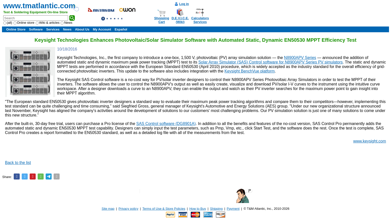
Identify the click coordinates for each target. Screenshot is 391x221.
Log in (184, 4)
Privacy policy (128, 208)
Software (36, 29)
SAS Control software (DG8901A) (166, 124)
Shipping (216, 208)
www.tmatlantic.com (39, 6)
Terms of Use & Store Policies (163, 208)
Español (121, 29)
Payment (233, 208)
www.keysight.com (369, 141)
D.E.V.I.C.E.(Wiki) (180, 20)
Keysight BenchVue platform (249, 71)
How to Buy (197, 208)
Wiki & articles (48, 22)
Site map (108, 208)
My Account (102, 29)
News (66, 22)
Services (53, 29)
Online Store (15, 29)
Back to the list (18, 162)
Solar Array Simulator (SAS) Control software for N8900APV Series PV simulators (270, 62)
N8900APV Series (300, 58)
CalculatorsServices (200, 20)
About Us (82, 29)
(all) (7, 22)
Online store (23, 22)
